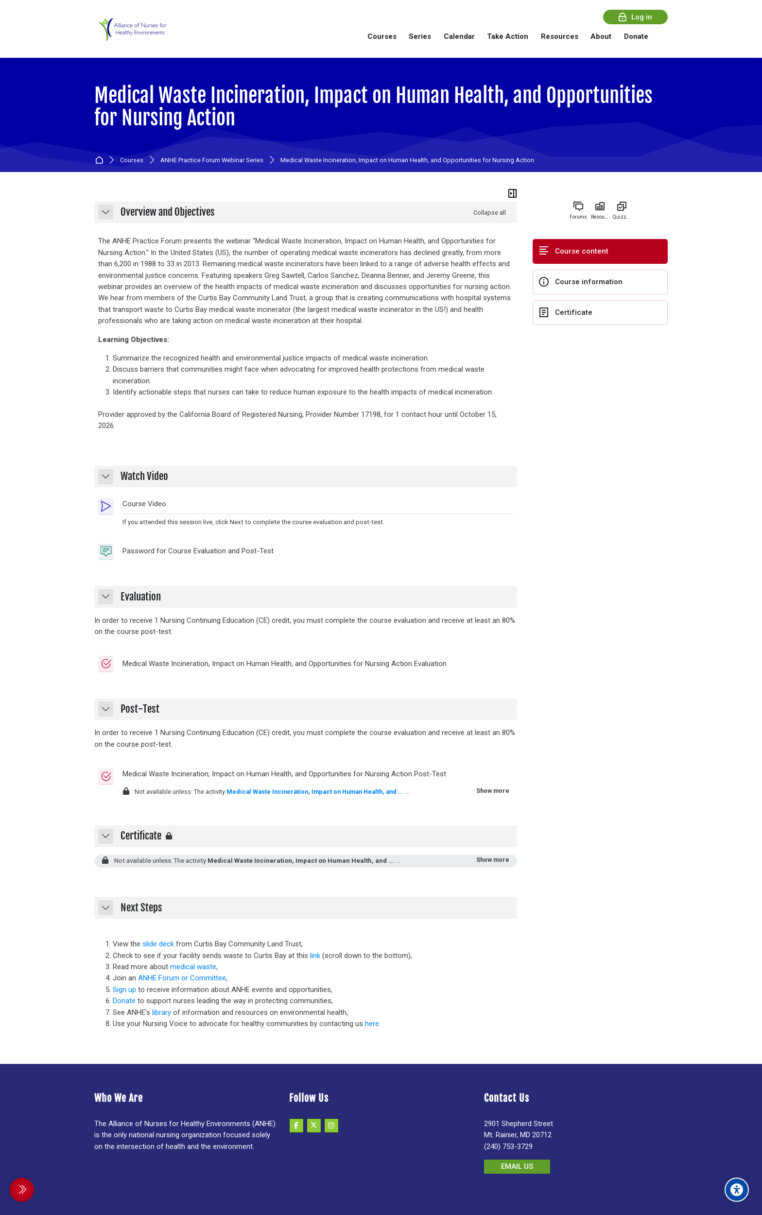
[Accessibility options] (737, 1190)
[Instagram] (331, 1125)
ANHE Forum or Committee (182, 978)
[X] (314, 1125)
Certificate (141, 836)
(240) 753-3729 (508, 1146)
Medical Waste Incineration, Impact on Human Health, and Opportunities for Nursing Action (373, 107)
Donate (124, 1000)
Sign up (124, 989)
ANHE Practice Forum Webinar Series (211, 160)
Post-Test (140, 709)
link (315, 955)
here (372, 1023)
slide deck (158, 944)
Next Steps (141, 908)
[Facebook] (296, 1125)
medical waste (193, 966)
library (161, 1012)
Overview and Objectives (168, 212)
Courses (131, 160)
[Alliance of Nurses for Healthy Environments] (131, 36)
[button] (105, 212)
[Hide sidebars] (513, 193)
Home (100, 160)
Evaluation (141, 597)
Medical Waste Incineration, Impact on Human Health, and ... (315, 791)
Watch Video (144, 476)
